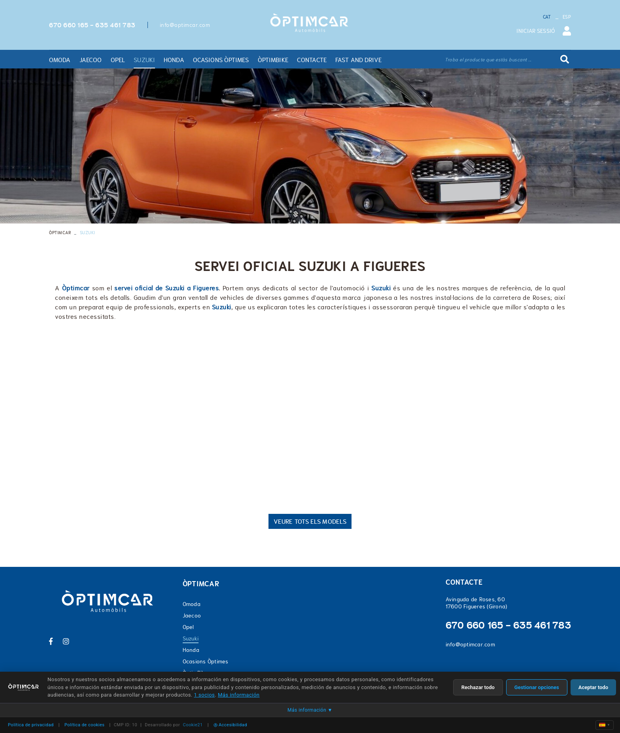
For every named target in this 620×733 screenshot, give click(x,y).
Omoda (191, 604)
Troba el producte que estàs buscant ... (488, 60)
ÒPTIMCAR (60, 232)
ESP (567, 17)
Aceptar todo (593, 687)
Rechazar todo (478, 687)
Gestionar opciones (536, 687)
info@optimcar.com (185, 25)
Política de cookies (84, 724)
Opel (188, 627)
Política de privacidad (31, 724)
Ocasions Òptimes (206, 661)
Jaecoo (192, 615)
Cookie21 (193, 724)
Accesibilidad (230, 724)
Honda (191, 650)
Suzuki (191, 638)
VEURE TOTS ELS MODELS (310, 521)
